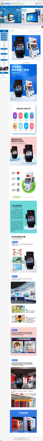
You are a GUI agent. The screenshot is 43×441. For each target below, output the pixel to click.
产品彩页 (36, 6)
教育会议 (15, 6)
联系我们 (39, 0)
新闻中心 (24, 6)
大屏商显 (6, 6)
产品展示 (19, 6)
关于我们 (32, 6)
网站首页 (2, 6)
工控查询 (11, 6)
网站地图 (42, 0)
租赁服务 (28, 6)
